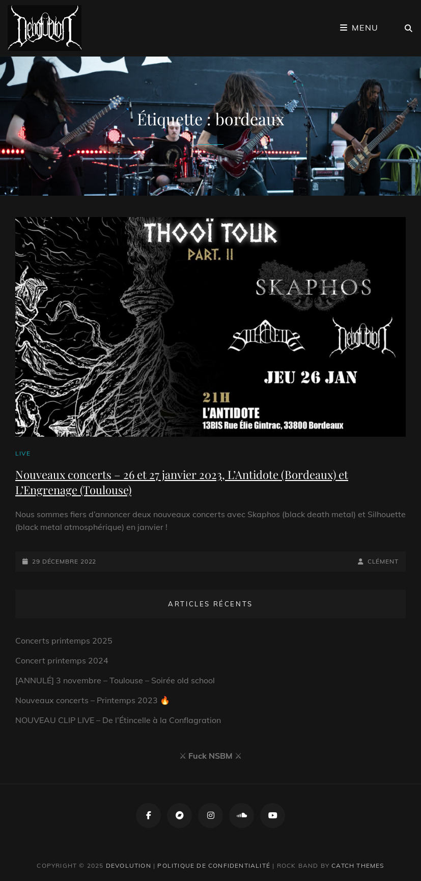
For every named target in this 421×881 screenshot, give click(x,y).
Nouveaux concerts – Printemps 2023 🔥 (92, 700)
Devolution (128, 865)
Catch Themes (357, 865)
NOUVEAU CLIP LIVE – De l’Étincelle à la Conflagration (118, 720)
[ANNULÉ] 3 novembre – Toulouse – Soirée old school (115, 680)
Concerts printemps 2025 (64, 640)
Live (23, 453)
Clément (383, 561)
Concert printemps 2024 (61, 660)
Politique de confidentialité (213, 865)
